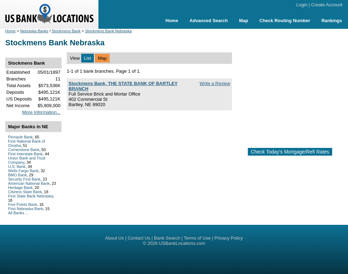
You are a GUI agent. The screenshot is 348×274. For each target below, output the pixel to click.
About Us (114, 238)
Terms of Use (197, 238)
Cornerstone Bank (23, 150)
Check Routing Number (284, 20)
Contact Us (139, 238)
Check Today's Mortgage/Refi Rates (290, 152)
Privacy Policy (228, 238)
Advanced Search (208, 20)
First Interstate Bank (25, 154)
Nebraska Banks (34, 31)
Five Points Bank (22, 204)
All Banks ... (18, 213)
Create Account (326, 4)
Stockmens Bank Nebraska (108, 31)
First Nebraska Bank (25, 209)
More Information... (41, 112)
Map (243, 20)
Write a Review (215, 83)
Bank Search (167, 238)
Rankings (331, 20)
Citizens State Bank (25, 192)
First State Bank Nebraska (30, 196)
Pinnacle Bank (20, 137)
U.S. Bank (17, 166)
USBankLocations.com (182, 243)
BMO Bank (17, 175)
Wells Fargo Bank (23, 171)
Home (172, 20)
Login (302, 4)
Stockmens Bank (66, 31)
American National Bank (29, 183)
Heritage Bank (20, 187)
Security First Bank (24, 179)
